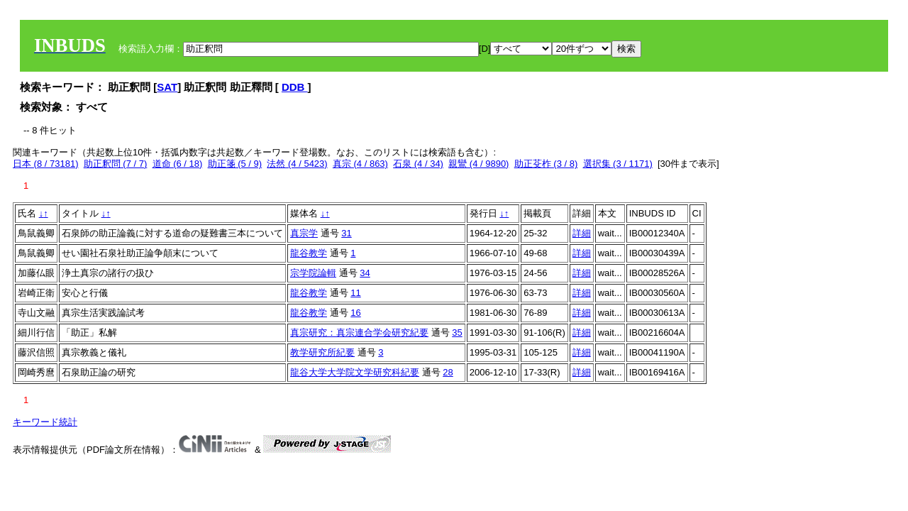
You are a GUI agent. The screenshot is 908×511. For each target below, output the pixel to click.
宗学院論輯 (313, 273)
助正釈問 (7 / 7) (116, 163)
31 (346, 233)
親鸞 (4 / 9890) (478, 163)
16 (355, 312)
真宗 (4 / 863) (360, 163)
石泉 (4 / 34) (418, 163)
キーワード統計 (45, 422)
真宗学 (304, 233)
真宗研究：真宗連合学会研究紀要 (359, 332)
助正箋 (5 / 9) (235, 163)
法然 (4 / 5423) (297, 163)
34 (365, 273)
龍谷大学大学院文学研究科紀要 (354, 372)
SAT (167, 87)
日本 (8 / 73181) (46, 163)
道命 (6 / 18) (178, 163)
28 (448, 372)
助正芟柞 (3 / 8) (546, 163)
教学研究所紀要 (322, 352)
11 (355, 292)
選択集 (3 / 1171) (618, 163)
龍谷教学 (308, 253)
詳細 (581, 233)
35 (457, 332)
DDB (295, 87)
